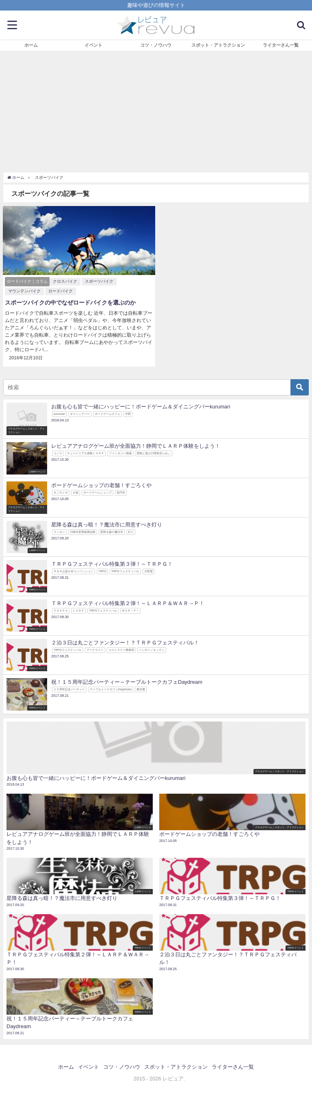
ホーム (31, 45)
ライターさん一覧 (281, 45)
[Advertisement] (156, 111)
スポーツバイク (99, 281)
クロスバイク (65, 281)
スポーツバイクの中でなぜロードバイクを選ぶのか (70, 302)
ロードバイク (60, 291)
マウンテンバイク (24, 291)
